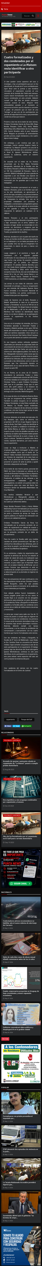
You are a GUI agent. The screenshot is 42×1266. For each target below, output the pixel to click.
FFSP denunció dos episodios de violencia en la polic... (20, 1150)
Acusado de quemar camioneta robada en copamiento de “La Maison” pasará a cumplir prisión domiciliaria (20, 763)
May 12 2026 (9, 1121)
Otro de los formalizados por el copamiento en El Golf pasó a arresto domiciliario (20, 837)
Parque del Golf (26, 719)
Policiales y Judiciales (12, 740)
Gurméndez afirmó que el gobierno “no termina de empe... (18, 1217)
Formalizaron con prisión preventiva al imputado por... (18, 1117)
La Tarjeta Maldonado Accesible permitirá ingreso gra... (19, 1183)
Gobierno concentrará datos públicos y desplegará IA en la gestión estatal (18, 1028)
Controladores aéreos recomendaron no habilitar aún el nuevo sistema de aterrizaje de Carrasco (20, 923)
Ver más (5, 1039)
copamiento (10, 719)
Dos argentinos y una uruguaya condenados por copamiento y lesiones (20, 801)
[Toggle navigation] (37, 15)
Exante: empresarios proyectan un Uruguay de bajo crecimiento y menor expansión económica (21, 993)
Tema (6, 9)
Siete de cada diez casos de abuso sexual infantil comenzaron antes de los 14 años (19, 958)
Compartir (26, 726)
